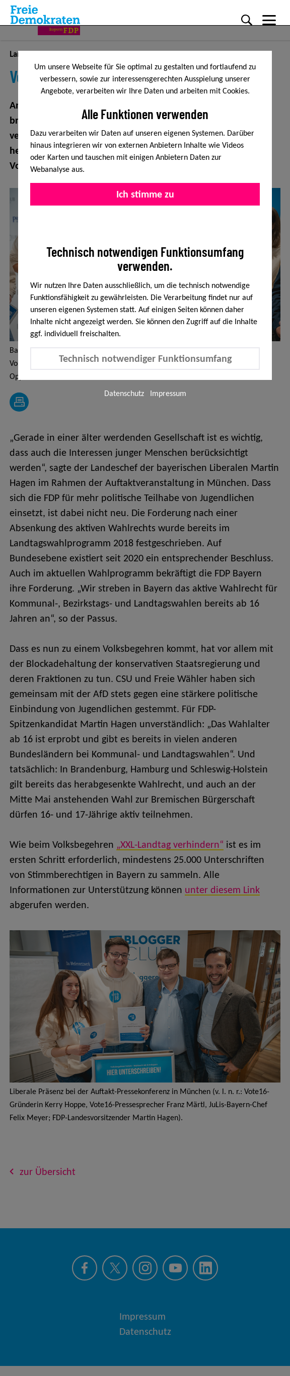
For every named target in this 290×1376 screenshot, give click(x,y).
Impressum (168, 393)
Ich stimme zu (145, 194)
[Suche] (246, 20)
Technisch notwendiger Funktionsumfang (145, 358)
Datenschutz (124, 393)
